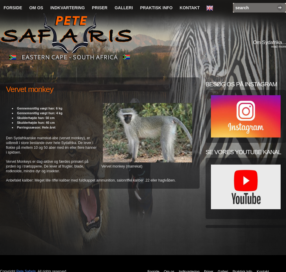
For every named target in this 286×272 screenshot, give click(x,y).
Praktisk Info (156, 7)
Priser (100, 7)
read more (278, 46)
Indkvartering (67, 7)
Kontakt (190, 7)
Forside (13, 7)
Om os (36, 7)
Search (280, 7)
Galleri (124, 7)
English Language (211, 8)
